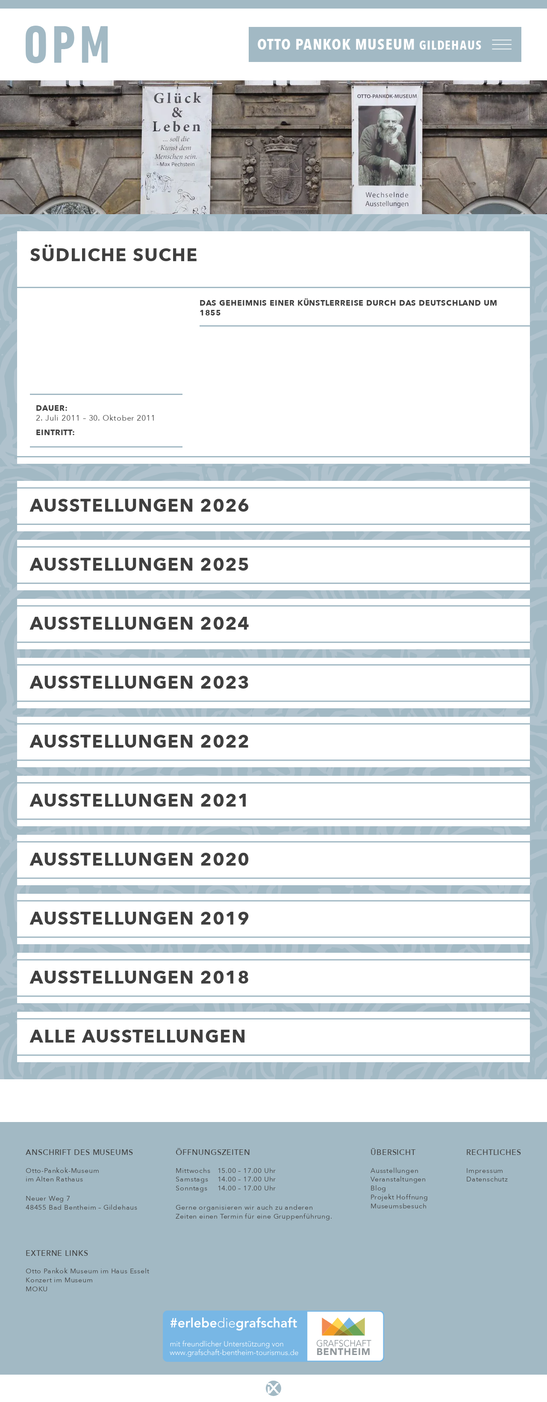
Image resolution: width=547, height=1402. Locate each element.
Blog (378, 1188)
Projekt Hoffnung (399, 1197)
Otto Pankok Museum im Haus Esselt (87, 1271)
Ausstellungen (394, 1170)
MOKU (37, 1289)
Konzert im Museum (59, 1280)
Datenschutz (487, 1179)
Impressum (484, 1170)
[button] (365, 312)
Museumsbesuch (398, 1206)
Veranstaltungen (398, 1179)
